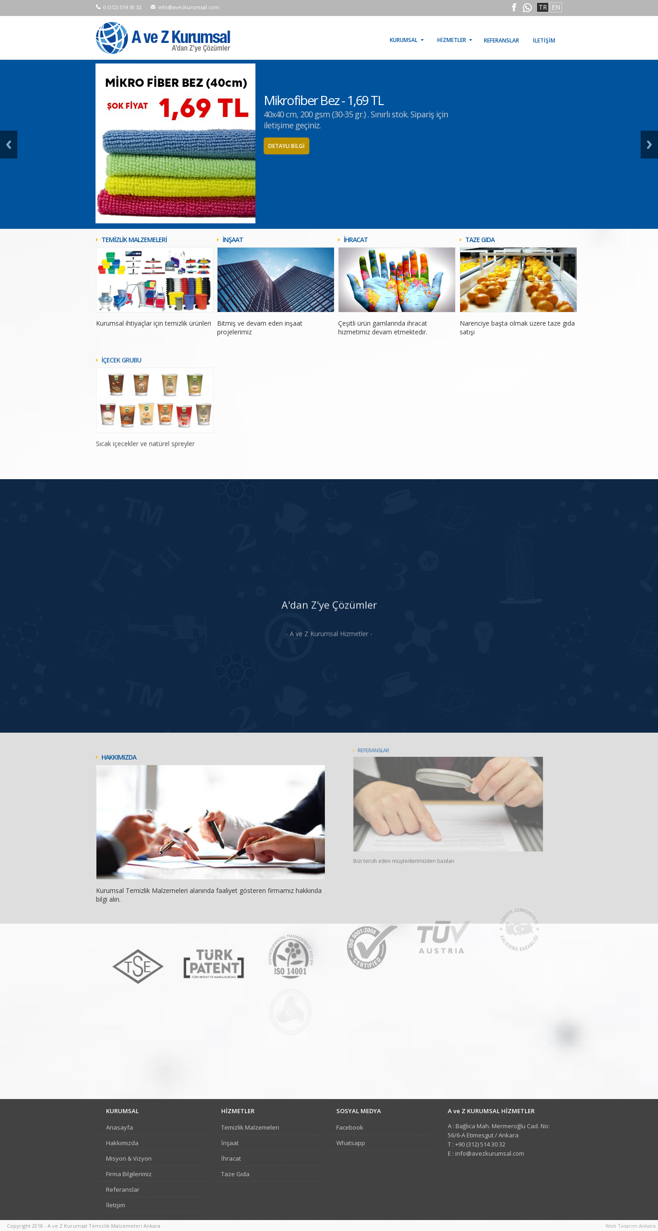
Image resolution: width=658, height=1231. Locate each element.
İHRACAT (356, 239)
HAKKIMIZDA (132, 751)
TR (543, 7)
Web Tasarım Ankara (630, 1225)
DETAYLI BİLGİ (286, 146)
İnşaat (230, 1143)
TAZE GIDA (479, 239)
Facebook (349, 1127)
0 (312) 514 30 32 (122, 7)
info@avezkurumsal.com (188, 7)
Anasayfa (119, 1127)
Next (649, 144)
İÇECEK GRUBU (121, 390)
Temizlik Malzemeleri (250, 1127)
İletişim (115, 1205)
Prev (8, 144)
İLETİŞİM (544, 40)
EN (556, 7)
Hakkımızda (122, 1143)
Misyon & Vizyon (129, 1158)
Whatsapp (350, 1143)
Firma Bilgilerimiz (129, 1174)
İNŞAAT (233, 239)
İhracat (231, 1158)
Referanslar (122, 1189)
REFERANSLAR (501, 40)
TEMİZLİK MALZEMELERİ (134, 239)
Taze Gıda (235, 1174)
